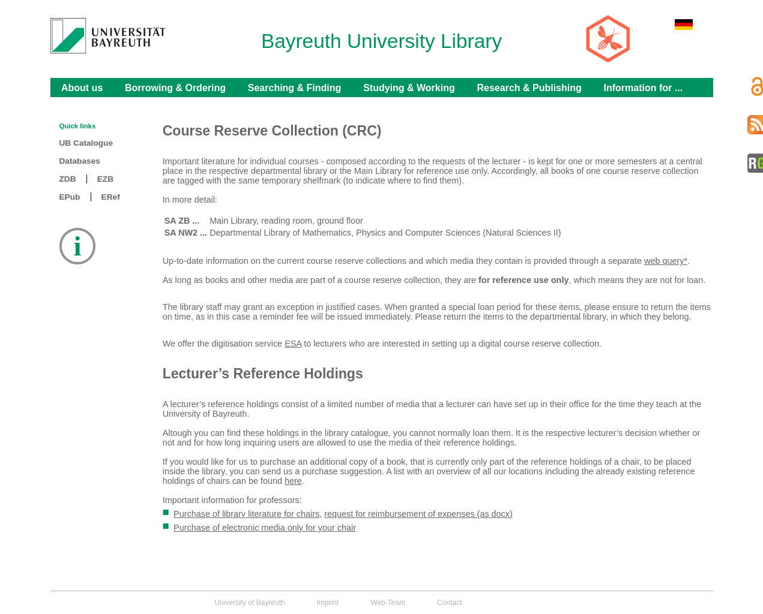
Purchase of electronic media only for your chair (264, 527)
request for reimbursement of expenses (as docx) (418, 514)
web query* (665, 261)
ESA (293, 343)
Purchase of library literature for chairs (246, 514)
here (293, 481)
